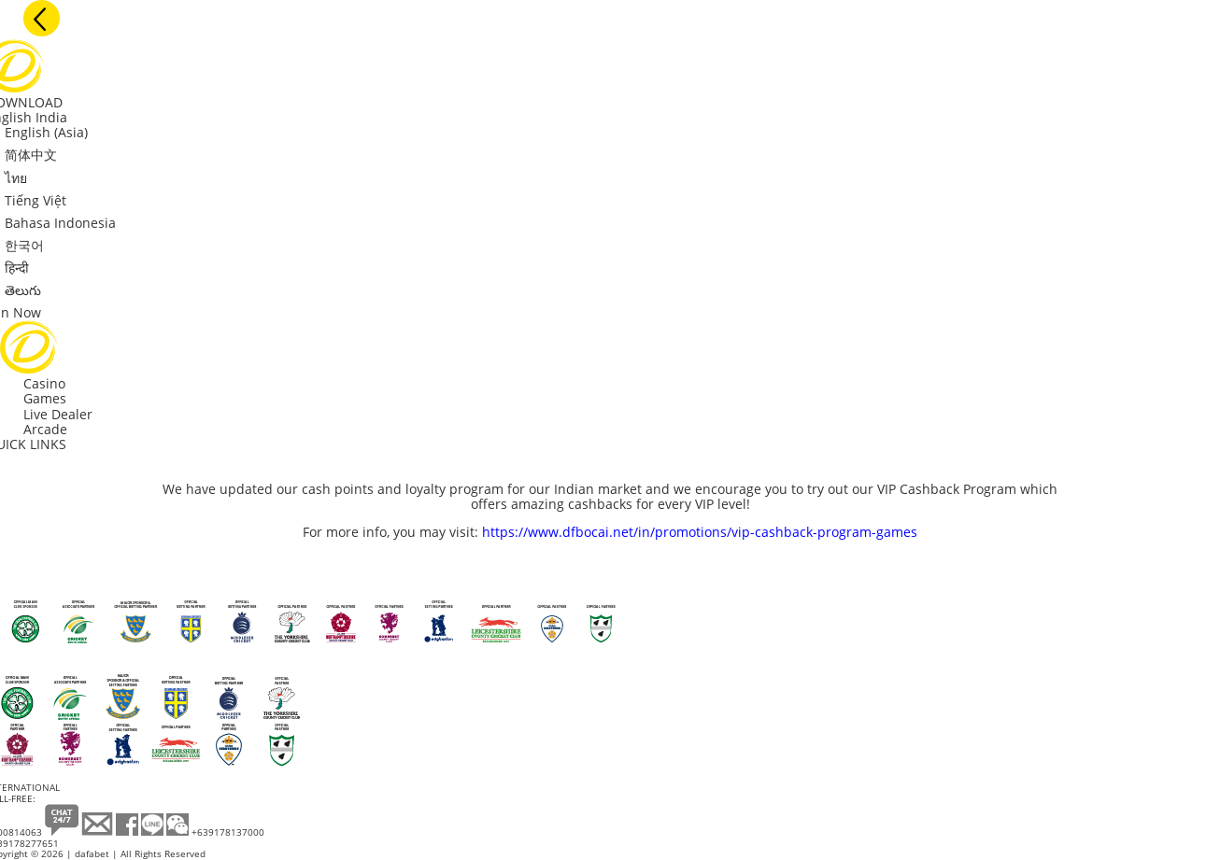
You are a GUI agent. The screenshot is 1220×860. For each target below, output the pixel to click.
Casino (44, 383)
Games (44, 398)
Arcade (45, 429)
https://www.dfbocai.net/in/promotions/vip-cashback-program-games (699, 532)
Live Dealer (57, 414)
